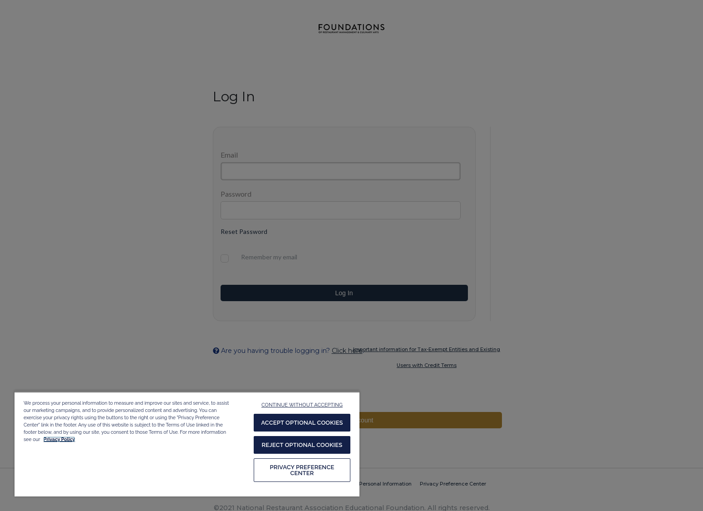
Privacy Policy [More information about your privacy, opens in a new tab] (59, 439)
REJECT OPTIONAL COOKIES (302, 445)
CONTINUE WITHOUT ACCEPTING (302, 405)
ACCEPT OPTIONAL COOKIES (302, 422)
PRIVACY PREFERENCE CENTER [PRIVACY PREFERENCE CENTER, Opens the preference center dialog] (302, 470)
